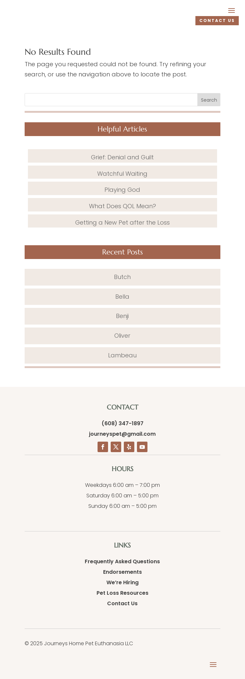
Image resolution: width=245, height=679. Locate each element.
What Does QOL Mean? (122, 206)
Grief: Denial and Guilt (122, 157)
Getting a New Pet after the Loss (122, 222)
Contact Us (122, 603)
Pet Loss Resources (122, 593)
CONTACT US (217, 20)
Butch (122, 277)
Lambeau (122, 355)
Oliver (122, 335)
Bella (122, 296)
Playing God (122, 190)
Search (209, 100)
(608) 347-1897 (122, 423)
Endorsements (122, 572)
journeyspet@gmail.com (122, 434)
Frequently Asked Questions (122, 561)
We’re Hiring (122, 582)
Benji (122, 316)
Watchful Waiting (122, 174)
